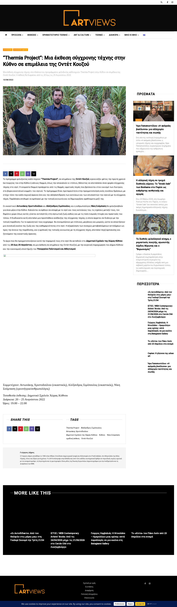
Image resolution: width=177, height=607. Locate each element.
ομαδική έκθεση (73, 438)
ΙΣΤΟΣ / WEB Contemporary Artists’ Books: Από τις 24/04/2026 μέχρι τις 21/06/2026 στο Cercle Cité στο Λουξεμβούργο (160, 315)
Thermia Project (72, 428)
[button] (161, 2)
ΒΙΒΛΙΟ (139, 120)
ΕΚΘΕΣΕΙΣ (7, 49)
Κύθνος (102, 435)
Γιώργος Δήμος (27, 452)
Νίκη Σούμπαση (113, 435)
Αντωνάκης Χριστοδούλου (77, 431)
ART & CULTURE (143, 236)
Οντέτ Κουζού (87, 438)
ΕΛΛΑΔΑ (140, 178)
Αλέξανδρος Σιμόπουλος (91, 428)
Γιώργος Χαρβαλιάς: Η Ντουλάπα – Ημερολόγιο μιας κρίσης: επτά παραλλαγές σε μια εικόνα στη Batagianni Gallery (160, 331)
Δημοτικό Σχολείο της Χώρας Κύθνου (81, 435)
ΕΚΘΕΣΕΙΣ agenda (20, 49)
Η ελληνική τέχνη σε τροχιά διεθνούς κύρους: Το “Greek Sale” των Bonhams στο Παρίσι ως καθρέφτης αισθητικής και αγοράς (152, 190)
